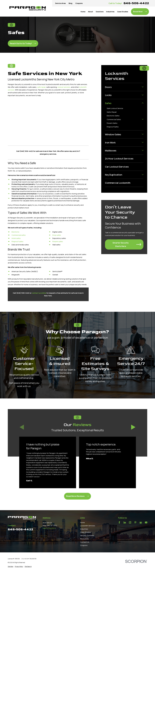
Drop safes (56, 235)
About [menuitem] (90, 11)
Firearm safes (57, 241)
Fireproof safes (17, 241)
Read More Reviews (77, 496)
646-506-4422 (136, 3)
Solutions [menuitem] (100, 11)
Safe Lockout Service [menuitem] (115, 108)
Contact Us (84, 542)
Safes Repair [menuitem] (112, 112)
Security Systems (87, 535)
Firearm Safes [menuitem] (112, 123)
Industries (84, 529)
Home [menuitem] (83, 11)
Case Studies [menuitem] (122, 11)
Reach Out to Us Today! (23, 43)
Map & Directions (49, 528)
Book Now (140, 11)
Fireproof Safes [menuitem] (113, 127)
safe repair (41, 87)
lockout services (64, 87)
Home (82, 522)
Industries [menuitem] (110, 11)
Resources (84, 539)
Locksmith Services (87, 525)
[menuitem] (123, 87)
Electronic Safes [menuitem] (113, 115)
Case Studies (85, 532)
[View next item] (133, 427)
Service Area (60, 3)
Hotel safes (16, 238)
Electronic (15, 232)
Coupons (79, 3)
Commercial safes (19, 235)
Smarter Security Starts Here (127, 244)
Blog (70, 3)
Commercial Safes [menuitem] (114, 119)
